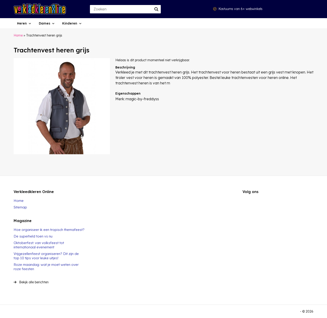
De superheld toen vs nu (33, 236)
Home (18, 35)
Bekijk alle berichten (31, 282)
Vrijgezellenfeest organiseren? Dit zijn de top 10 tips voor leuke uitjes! (46, 256)
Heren (22, 23)
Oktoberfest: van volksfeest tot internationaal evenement (39, 245)
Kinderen (69, 23)
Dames (44, 23)
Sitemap (20, 207)
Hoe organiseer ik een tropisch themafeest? (49, 229)
